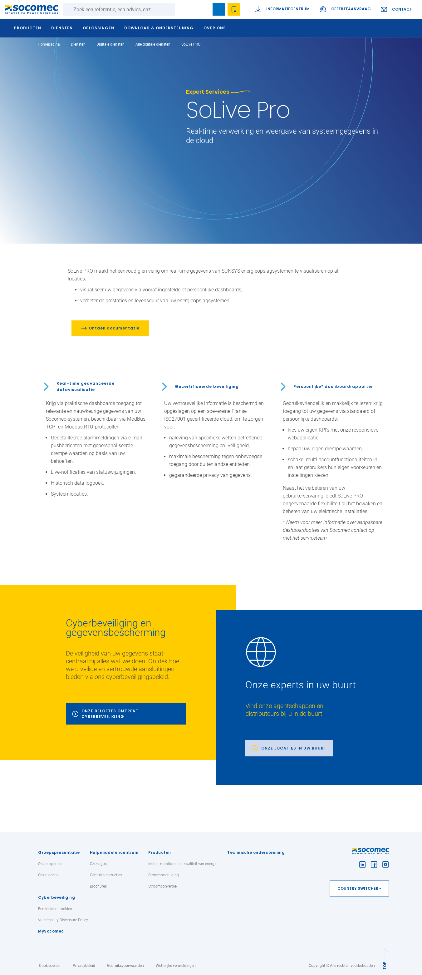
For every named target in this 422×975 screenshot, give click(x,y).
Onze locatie (48, 875)
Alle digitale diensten (152, 44)
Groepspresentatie (59, 852)
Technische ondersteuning (256, 852)
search (204, 9)
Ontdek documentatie (114, 328)
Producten (159, 852)
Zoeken (181, 9)
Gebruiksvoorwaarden (125, 965)
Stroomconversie (162, 886)
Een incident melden (55, 909)
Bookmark (219, 9)
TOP (384, 966)
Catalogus (98, 864)
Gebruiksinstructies (106, 875)
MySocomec (51, 931)
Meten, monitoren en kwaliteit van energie (182, 864)
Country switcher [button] (357, 888)
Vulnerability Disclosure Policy (63, 920)
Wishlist (234, 9)
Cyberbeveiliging (56, 897)
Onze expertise (50, 864)
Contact (402, 9)
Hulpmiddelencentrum (114, 852)
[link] (319, 697)
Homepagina (49, 44)
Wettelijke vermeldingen (176, 965)
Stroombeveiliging (163, 875)
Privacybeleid (84, 965)
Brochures (98, 886)
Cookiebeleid (50, 965)
